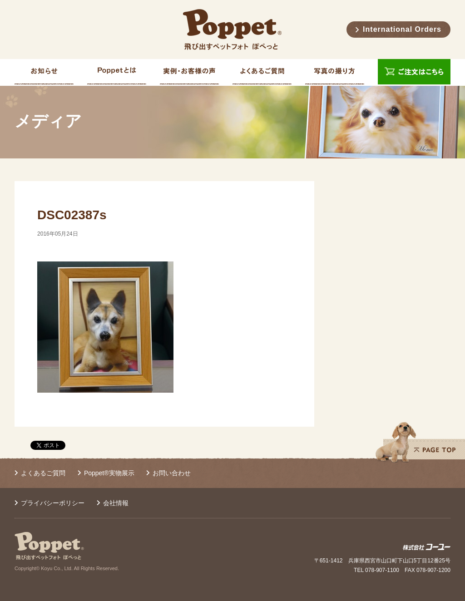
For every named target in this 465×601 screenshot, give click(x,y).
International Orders (402, 29)
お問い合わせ (172, 473)
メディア (48, 121)
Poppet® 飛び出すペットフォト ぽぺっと (232, 29)
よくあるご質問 (43, 473)
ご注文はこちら (414, 72)
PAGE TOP (420, 442)
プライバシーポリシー (52, 503)
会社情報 (116, 503)
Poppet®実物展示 (109, 473)
